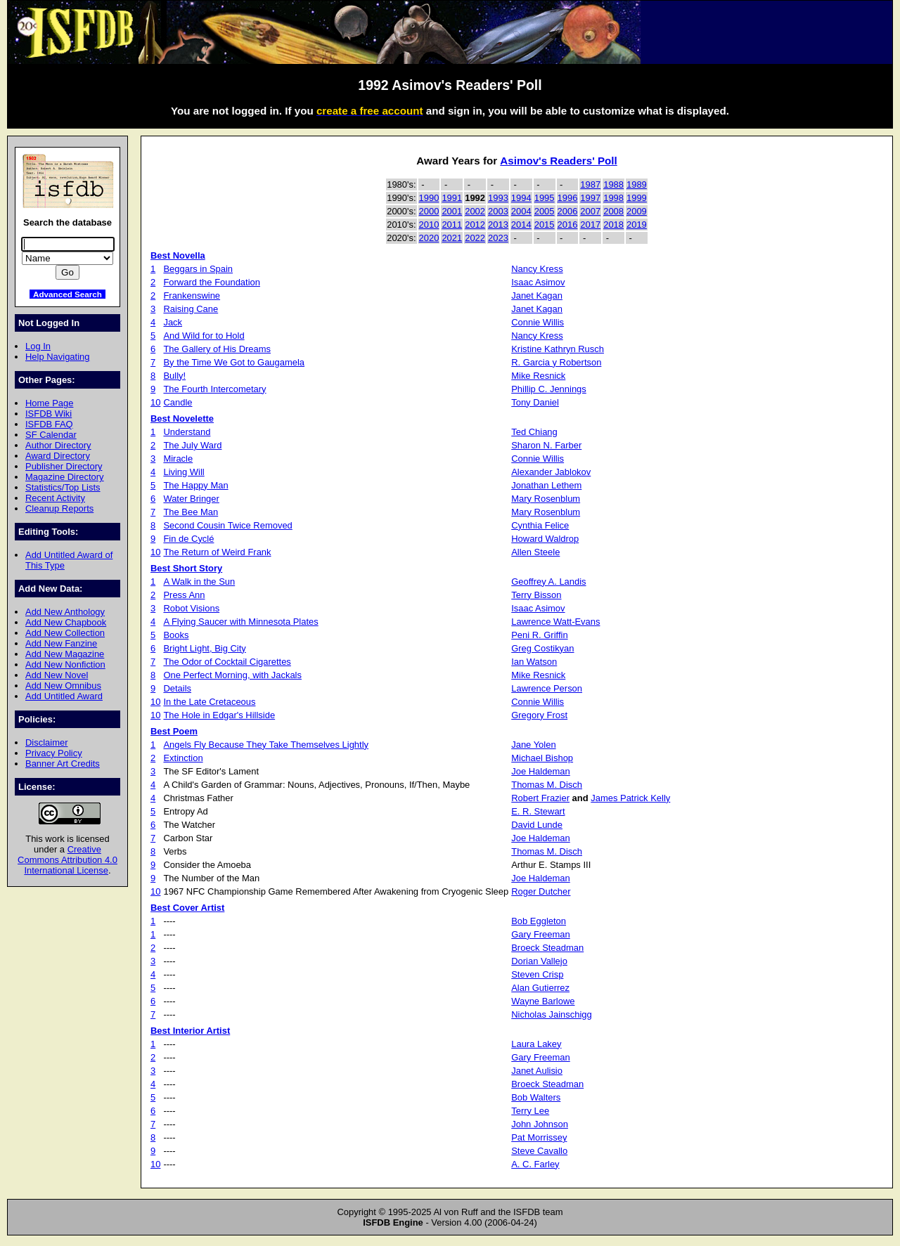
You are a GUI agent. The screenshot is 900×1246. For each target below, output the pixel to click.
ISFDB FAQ (49, 424)
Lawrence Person (546, 688)
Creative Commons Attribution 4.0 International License (67, 860)
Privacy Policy (53, 753)
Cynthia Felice (540, 525)
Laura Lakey (536, 1044)
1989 (636, 184)
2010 (429, 224)
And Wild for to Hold (203, 335)
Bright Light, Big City (204, 648)
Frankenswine (191, 295)
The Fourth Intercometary (214, 389)
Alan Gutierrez (540, 987)
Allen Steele (535, 552)
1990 (429, 198)
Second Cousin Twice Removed (227, 525)
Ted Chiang (534, 432)
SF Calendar (51, 434)
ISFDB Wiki (48, 413)
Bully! (174, 375)
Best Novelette (182, 418)
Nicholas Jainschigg (551, 1014)
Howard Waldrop (545, 538)
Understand (186, 432)
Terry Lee (530, 1110)
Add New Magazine (64, 654)
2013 (498, 224)
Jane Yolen (533, 744)
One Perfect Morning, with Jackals (232, 675)
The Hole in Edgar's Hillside (219, 715)
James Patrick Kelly (630, 798)
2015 (544, 224)
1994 (521, 198)
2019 (636, 224)
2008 (613, 211)
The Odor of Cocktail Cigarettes (226, 661)
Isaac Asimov (538, 282)
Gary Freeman (540, 934)
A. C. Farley (535, 1164)
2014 (521, 224)
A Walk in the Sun (199, 581)
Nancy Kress (536, 269)
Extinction (182, 758)
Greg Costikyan (542, 648)
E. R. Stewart (538, 811)
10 (155, 402)
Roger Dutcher (540, 891)
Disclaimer (46, 742)
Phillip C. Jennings (548, 389)
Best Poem (174, 731)
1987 (590, 184)
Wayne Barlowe (542, 1001)
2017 (590, 224)
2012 (475, 224)
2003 (498, 211)
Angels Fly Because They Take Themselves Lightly (265, 744)
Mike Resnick (538, 375)
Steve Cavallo (539, 1151)
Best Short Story (186, 568)
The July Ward (192, 445)
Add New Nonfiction (65, 664)
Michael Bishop (542, 758)
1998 (613, 198)
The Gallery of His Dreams (217, 349)
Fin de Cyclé (188, 538)
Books (175, 635)
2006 (568, 211)
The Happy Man (195, 485)
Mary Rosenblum (545, 498)
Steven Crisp (537, 974)
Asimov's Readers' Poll (558, 161)
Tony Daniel (535, 402)
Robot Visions (191, 608)
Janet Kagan (536, 295)
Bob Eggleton (538, 921)
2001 (452, 211)
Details (177, 688)
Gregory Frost (539, 715)
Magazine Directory (64, 477)
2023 (498, 238)
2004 (521, 211)
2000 (429, 211)
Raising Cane (190, 309)
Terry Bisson (536, 595)
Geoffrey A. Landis (548, 581)
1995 (544, 198)
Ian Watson (534, 661)
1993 (498, 198)
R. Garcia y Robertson (556, 362)
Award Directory (57, 455)
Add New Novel (56, 675)
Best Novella (177, 255)
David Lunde (536, 824)
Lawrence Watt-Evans (555, 621)
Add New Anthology (65, 611)
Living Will (183, 472)
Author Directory (58, 445)
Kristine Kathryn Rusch (557, 349)
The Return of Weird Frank (217, 552)
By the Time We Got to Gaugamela (233, 362)
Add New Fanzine (61, 643)
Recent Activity (55, 498)
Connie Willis (537, 322)
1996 (568, 198)
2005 (544, 211)
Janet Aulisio (536, 1070)
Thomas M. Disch (546, 784)
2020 (429, 238)
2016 (568, 224)
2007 (590, 211)
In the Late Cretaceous (209, 701)
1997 (590, 198)
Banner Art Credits (62, 763)
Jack (172, 322)
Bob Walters (535, 1097)
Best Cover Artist (187, 907)
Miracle (178, 458)
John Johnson (539, 1124)
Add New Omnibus (63, 685)
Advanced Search (67, 294)
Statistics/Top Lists (63, 487)
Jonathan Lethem (546, 485)
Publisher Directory (63, 466)
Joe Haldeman (540, 771)
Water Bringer (191, 498)
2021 (452, 238)
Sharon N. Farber (546, 445)
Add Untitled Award (64, 696)
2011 (452, 224)
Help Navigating (57, 356)
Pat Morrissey (539, 1137)
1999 (636, 198)
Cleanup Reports (59, 508)
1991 (452, 198)
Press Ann (184, 595)
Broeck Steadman (547, 947)
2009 (636, 211)
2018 (613, 224)
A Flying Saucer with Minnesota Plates (240, 621)
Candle (177, 402)
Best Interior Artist (190, 1030)
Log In (38, 346)
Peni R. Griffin (539, 635)
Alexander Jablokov (551, 472)
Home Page (49, 403)
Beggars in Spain (198, 269)
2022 (475, 238)
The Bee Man (190, 512)
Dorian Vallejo (539, 961)
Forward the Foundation (211, 282)
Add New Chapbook (65, 622)
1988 (613, 184)
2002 (475, 211)
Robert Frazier (540, 798)
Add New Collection (65, 633)
